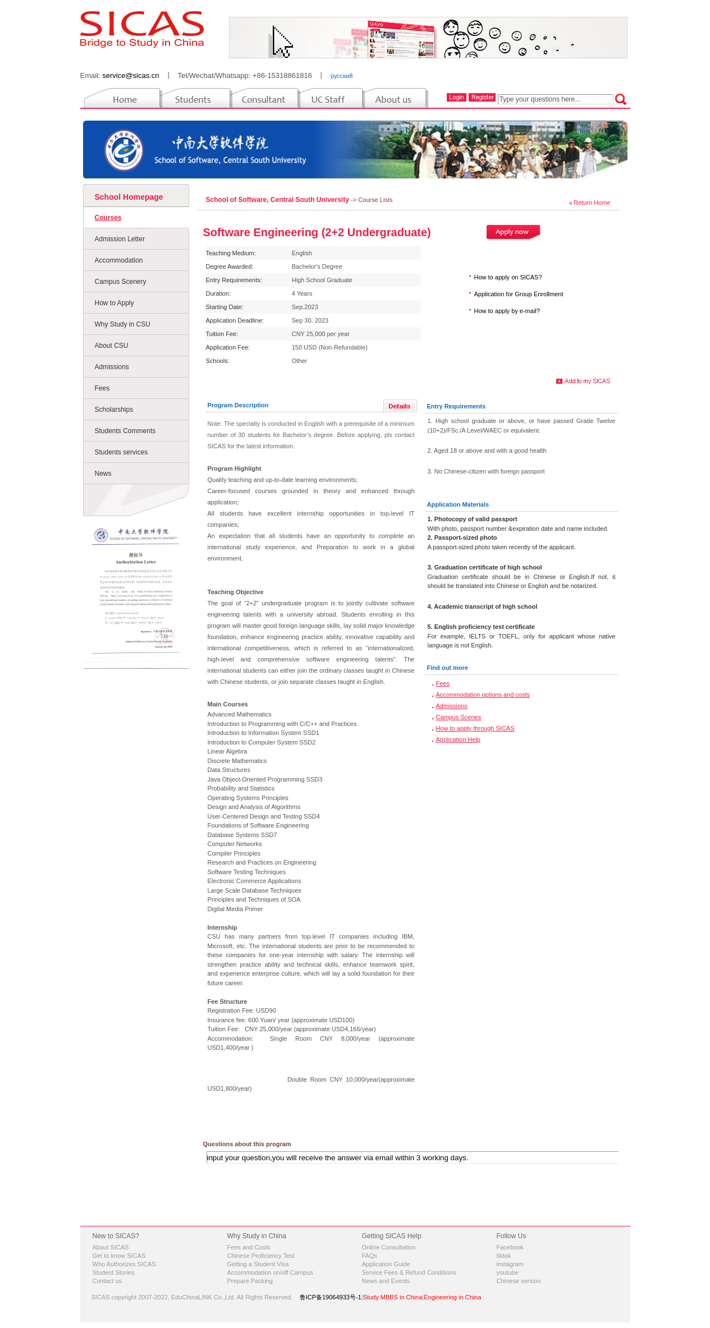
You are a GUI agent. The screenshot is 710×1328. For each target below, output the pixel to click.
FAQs (370, 1255)
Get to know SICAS (119, 1255)
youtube (508, 1272)
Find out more (447, 667)
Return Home (592, 202)
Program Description (238, 405)
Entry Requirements (456, 406)
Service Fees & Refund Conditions (409, 1272)
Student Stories (114, 1272)
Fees (102, 388)
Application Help (458, 739)
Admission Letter (120, 239)
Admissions (112, 367)
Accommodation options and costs (483, 694)
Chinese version (519, 1281)
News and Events (386, 1281)
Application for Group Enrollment (519, 294)
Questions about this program (247, 1144)
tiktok (504, 1255)
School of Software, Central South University (278, 200)
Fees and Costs (249, 1247)
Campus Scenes (459, 717)
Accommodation (119, 260)
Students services (121, 452)
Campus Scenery (120, 282)
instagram (510, 1264)
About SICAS (111, 1247)
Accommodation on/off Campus (270, 1272)
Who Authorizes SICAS (124, 1264)
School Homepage (129, 196)
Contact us (107, 1281)
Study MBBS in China (393, 1297)
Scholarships (114, 409)
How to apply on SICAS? (508, 277)
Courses (108, 218)
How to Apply (114, 303)
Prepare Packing (250, 1281)
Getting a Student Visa (258, 1264)
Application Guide (386, 1264)
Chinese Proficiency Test (261, 1255)
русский (341, 75)
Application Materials (458, 504)
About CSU (112, 346)
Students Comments (125, 431)
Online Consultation (389, 1247)
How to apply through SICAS (475, 728)
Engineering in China (452, 1297)
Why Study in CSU (122, 324)
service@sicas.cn (130, 75)
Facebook (510, 1247)
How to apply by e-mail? (507, 310)
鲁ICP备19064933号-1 (330, 1297)
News (103, 473)
